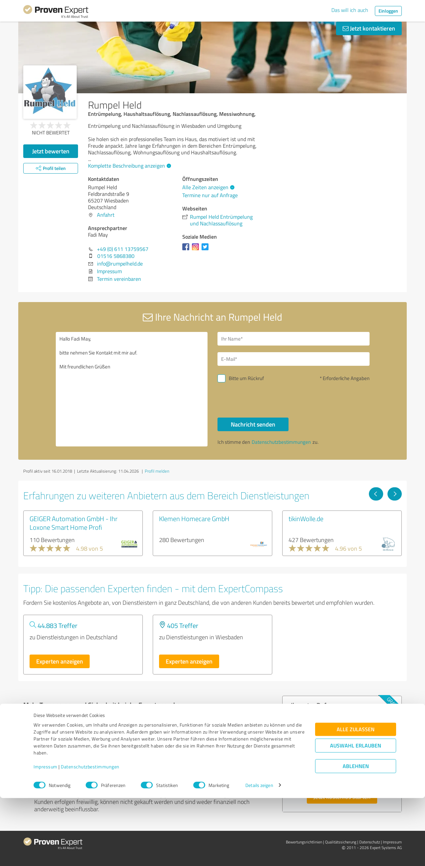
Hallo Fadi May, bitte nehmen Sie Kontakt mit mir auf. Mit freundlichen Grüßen (132, 389)
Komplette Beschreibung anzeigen (128, 165)
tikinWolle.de (306, 518)
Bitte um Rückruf (246, 378)
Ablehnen (356, 834)
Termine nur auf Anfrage (210, 195)
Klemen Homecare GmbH (194, 518)
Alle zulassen (356, 797)
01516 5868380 (115, 256)
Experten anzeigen (59, 661)
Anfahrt (106, 214)
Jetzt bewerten (50, 151)
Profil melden (157, 471)
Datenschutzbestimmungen (90, 835)
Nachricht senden (253, 424)
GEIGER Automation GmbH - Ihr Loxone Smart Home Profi (74, 523)
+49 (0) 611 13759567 (122, 249)
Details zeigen (259, 853)
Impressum (45, 835)
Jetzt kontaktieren (369, 28)
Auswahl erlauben (355, 814)
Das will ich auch (349, 10)
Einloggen (388, 11)
